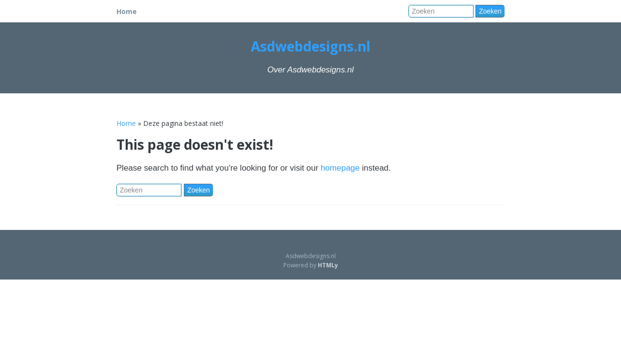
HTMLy (328, 265)
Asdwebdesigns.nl (310, 46)
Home (126, 11)
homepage (340, 168)
